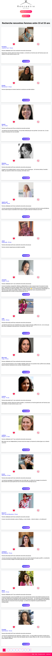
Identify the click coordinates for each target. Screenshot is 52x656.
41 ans (7, 281)
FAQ (33, 654)
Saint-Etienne (5, 630)
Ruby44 (3, 124)
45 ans (10, 86)
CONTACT (48, 654)
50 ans (6, 125)
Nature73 (4, 513)
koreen (3, 474)
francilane (4, 46)
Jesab (3, 241)
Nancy (3, 164)
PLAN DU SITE (41, 654)
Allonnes (4, 203)
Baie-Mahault (5, 553)
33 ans (7, 358)
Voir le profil (26, 61)
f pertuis (4, 396)
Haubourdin (4, 242)
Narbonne (4, 475)
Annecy (3, 320)
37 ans (8, 436)
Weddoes (4, 163)
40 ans (8, 203)
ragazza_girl (5, 202)
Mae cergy (4, 357)
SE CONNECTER (26, 15)
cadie (3, 318)
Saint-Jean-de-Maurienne (8, 514)
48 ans (7, 320)
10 (29, 650)
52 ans (11, 48)
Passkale (4, 629)
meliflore (4, 435)
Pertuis (3, 397)
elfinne (3, 590)
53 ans (8, 475)
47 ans (7, 592)
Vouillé (3, 281)
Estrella (3, 85)
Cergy (3, 358)
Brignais (4, 436)
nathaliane (4, 551)
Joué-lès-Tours (5, 48)
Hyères (3, 592)
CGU (36, 654)
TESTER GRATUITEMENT (26, 11)
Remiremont (5, 86)
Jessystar (4, 279)
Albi (3, 125)
